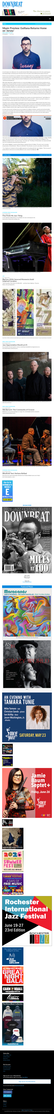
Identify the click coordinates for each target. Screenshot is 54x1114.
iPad (30, 582)
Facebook (8, 1092)
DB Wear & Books (6, 1060)
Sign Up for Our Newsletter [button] (27, 1081)
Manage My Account (7, 1066)
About (23, 1110)
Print (24, 582)
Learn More (25, 1077)
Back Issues (5, 1058)
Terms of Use (27, 1110)
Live (3, 276)
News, (3, 32)
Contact (4, 1104)
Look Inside (27, 578)
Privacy (31, 1110)
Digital (27, 582)
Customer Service (6, 1069)
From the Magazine (12, 212)
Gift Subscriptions (6, 1056)
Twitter (7, 1095)
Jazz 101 (4, 1106)
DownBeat (6, 34)
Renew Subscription (7, 1067)
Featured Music (27, 587)
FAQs (4, 1071)
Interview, (5, 212)
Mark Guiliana (8, 32)
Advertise (5, 1102)
